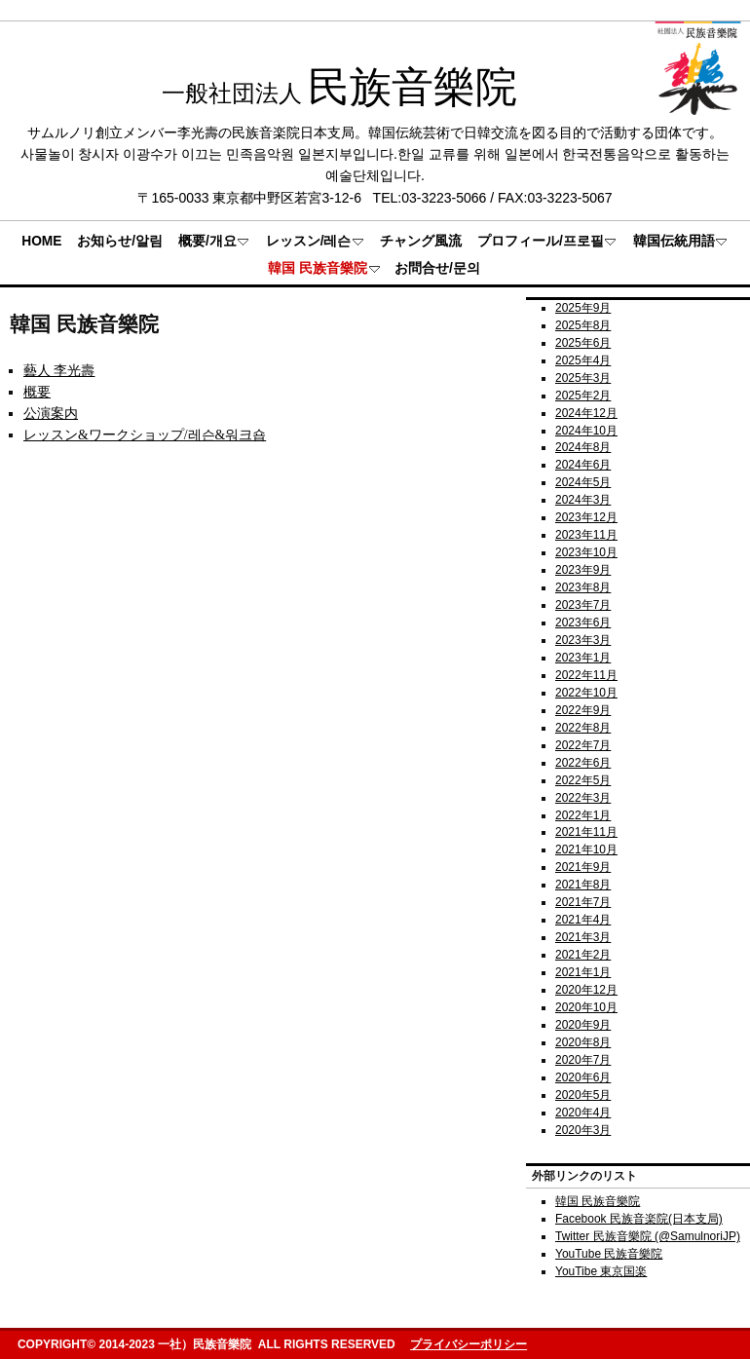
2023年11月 (586, 535)
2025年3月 (583, 378)
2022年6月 (583, 763)
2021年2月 (583, 955)
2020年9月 (583, 1025)
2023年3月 (583, 640)
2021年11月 (586, 832)
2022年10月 (586, 692)
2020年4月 (583, 1112)
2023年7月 (583, 605)
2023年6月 (583, 622)
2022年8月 (583, 728)
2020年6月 (583, 1077)
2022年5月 (583, 780)
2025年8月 (583, 325)
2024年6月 (583, 465)
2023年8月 (583, 587)
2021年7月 (583, 902)
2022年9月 (583, 710)
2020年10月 (586, 1007)
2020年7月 (583, 1060)
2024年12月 (586, 413)
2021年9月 (583, 867)
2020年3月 (583, 1130)
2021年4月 (583, 919)
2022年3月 (583, 798)
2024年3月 (583, 500)
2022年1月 (583, 815)
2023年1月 (583, 657)
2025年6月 (583, 343)
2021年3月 (583, 937)
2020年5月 (583, 1095)
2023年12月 (586, 517)
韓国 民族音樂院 (597, 1201)
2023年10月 (586, 552)
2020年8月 (583, 1042)
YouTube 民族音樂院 (608, 1254)
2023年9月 (583, 570)
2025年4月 (583, 360)
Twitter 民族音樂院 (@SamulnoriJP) (647, 1236)
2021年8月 (583, 884)
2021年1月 (583, 972)
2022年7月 (583, 745)
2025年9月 (583, 308)
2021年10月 (586, 849)
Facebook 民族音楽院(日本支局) (639, 1219)
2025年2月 (583, 395)
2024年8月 (583, 447)
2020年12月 (586, 990)
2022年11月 (586, 675)
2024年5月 (583, 482)
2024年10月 (586, 430)
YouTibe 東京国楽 (601, 1271)
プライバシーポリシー (468, 1344)
